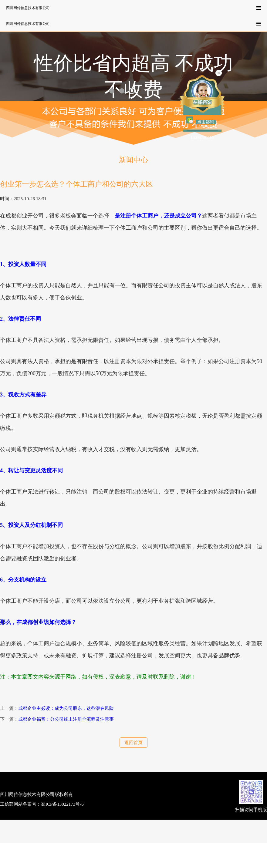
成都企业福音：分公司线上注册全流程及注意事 (66, 719)
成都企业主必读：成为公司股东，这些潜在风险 (66, 708)
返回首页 (133, 742)
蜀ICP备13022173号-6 (62, 804)
